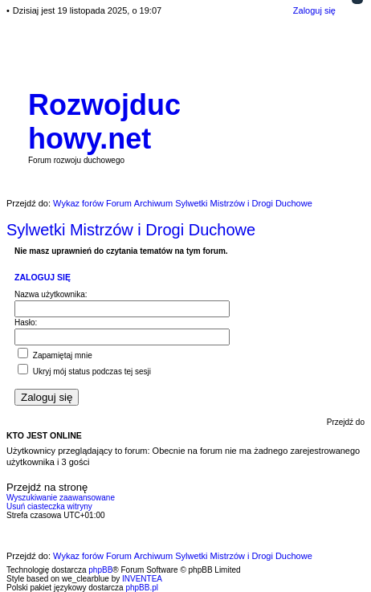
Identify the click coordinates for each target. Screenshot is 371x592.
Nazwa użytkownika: (51, 294)
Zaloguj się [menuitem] (314, 10)
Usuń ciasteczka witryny (49, 506)
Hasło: (25, 322)
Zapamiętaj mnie (55, 355)
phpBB (100, 569)
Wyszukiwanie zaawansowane (60, 497)
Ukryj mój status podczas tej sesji (84, 371)
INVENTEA (142, 578)
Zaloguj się (42, 277)
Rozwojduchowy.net (104, 121)
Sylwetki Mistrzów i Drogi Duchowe (130, 230)
